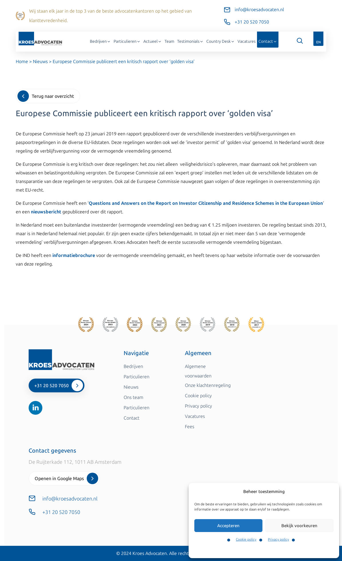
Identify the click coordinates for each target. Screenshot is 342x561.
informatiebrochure (73, 255)
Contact (267, 41)
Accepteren (228, 525)
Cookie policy (246, 539)
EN (318, 42)
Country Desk (220, 41)
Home (22, 61)
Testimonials (190, 41)
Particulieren (127, 41)
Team (169, 41)
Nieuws (40, 61)
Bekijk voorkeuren (299, 525)
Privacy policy (278, 539)
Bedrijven (100, 41)
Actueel (152, 41)
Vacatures (247, 41)
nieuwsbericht (46, 212)
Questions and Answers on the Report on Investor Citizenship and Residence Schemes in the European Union (206, 203)
